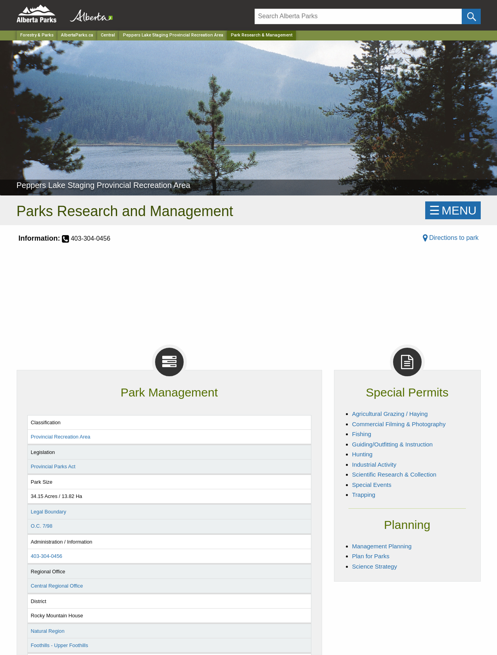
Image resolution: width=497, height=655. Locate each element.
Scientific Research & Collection (394, 474)
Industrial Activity (374, 464)
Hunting (362, 454)
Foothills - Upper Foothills (59, 645)
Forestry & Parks (37, 35)
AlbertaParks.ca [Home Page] (77, 35)
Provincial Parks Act (53, 466)
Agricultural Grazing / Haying (390, 413)
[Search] (358, 16)
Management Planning (382, 546)
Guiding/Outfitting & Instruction (392, 444)
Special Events (371, 484)
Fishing (361, 434)
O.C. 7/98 (41, 526)
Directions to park (451, 237)
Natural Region (47, 631)
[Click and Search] (471, 16)
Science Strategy (374, 566)
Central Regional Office (57, 586)
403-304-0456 (46, 556)
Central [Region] (108, 35)
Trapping (364, 494)
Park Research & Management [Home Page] (261, 35)
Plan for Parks (371, 556)
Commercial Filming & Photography (399, 424)
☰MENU (452, 210)
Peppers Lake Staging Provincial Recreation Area (173, 35)
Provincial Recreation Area (60, 437)
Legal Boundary (48, 512)
